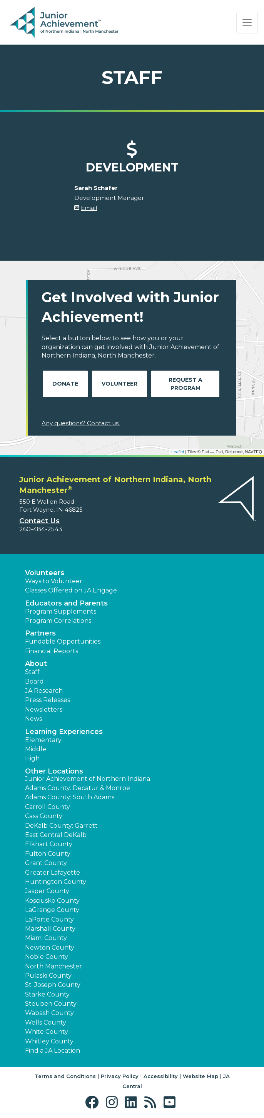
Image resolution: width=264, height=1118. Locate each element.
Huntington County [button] (55, 881)
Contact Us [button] (39, 520)
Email (89, 207)
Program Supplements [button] (60, 611)
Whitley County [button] (49, 1041)
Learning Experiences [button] (64, 731)
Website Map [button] (200, 1076)
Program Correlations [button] (58, 620)
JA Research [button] (44, 690)
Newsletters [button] (43, 709)
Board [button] (34, 681)
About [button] (36, 663)
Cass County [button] (43, 816)
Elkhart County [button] (48, 844)
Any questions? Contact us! (81, 423)
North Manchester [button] (53, 966)
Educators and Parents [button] (66, 603)
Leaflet (177, 451)
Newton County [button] (49, 947)
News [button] (33, 718)
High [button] (32, 758)
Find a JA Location (52, 1050)
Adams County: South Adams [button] (69, 797)
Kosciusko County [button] (52, 900)
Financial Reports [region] (51, 651)
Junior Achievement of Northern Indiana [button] (87, 778)
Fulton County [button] (47, 853)
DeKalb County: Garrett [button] (61, 825)
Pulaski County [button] (48, 975)
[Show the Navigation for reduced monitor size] (247, 22)
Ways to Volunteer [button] (53, 581)
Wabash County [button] (49, 1013)
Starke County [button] (47, 994)
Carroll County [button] (47, 806)
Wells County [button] (45, 1022)
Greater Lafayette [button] (52, 872)
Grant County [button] (46, 863)
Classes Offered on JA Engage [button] (71, 590)
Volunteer (119, 383)
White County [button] (46, 1031)
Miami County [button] (46, 938)
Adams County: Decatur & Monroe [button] (77, 788)
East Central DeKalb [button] (56, 834)
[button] (93, 1102)
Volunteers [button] (44, 572)
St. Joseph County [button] (52, 984)
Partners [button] (40, 633)
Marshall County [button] (50, 928)
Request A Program (185, 383)
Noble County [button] (46, 956)
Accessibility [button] (161, 1076)
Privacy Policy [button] (120, 1076)
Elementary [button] (43, 740)
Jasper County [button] (47, 891)
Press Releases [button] (47, 700)
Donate (65, 383)
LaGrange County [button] (52, 909)
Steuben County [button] (51, 1003)
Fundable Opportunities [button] (62, 641)
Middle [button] (35, 749)
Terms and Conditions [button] (65, 1076)
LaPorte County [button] (49, 919)
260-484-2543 (40, 529)
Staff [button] (32, 671)
